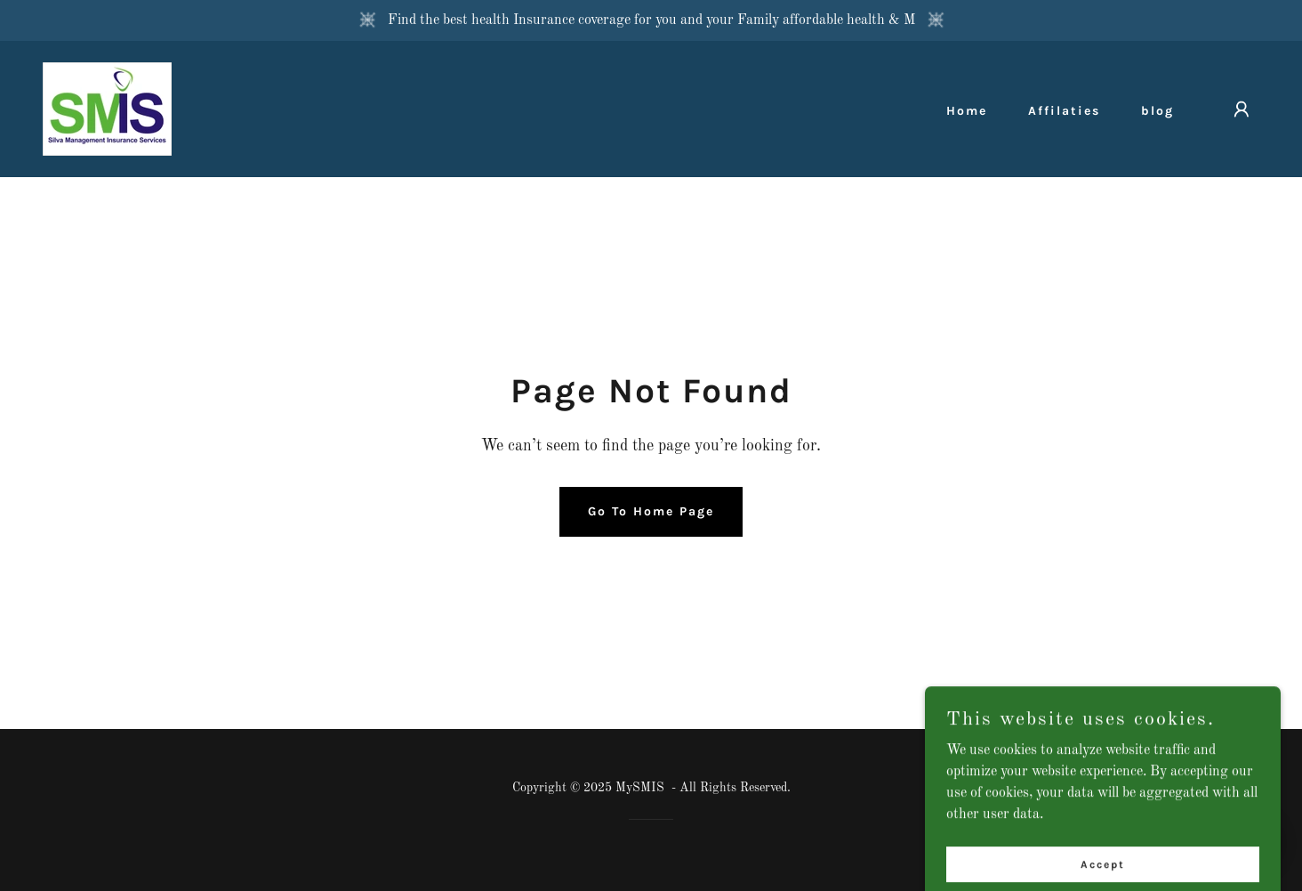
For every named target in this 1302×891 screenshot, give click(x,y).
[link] (107, 108)
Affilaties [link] (1064, 110)
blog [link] (1157, 110)
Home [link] (966, 110)
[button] (1241, 109)
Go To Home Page (651, 511)
